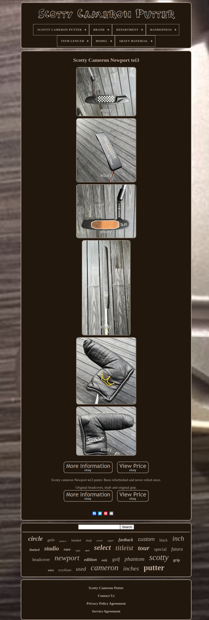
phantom (134, 559)
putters (63, 541)
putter (154, 567)
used (81, 569)
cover (99, 540)
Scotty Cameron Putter (106, 588)
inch (178, 538)
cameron (104, 567)
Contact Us (106, 596)
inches (131, 568)
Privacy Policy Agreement (106, 603)
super (111, 540)
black (163, 540)
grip (176, 560)
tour (143, 548)
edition (90, 559)
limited (35, 550)
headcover (41, 559)
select (102, 547)
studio (51, 548)
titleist (124, 548)
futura (177, 549)
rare (67, 549)
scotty (159, 557)
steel (87, 550)
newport (67, 557)
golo (51, 540)
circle (35, 538)
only (105, 560)
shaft (89, 540)
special (160, 549)
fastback (125, 539)
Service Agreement (106, 611)
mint (51, 570)
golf (116, 559)
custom (146, 539)
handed (76, 540)
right (77, 550)
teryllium (64, 570)
